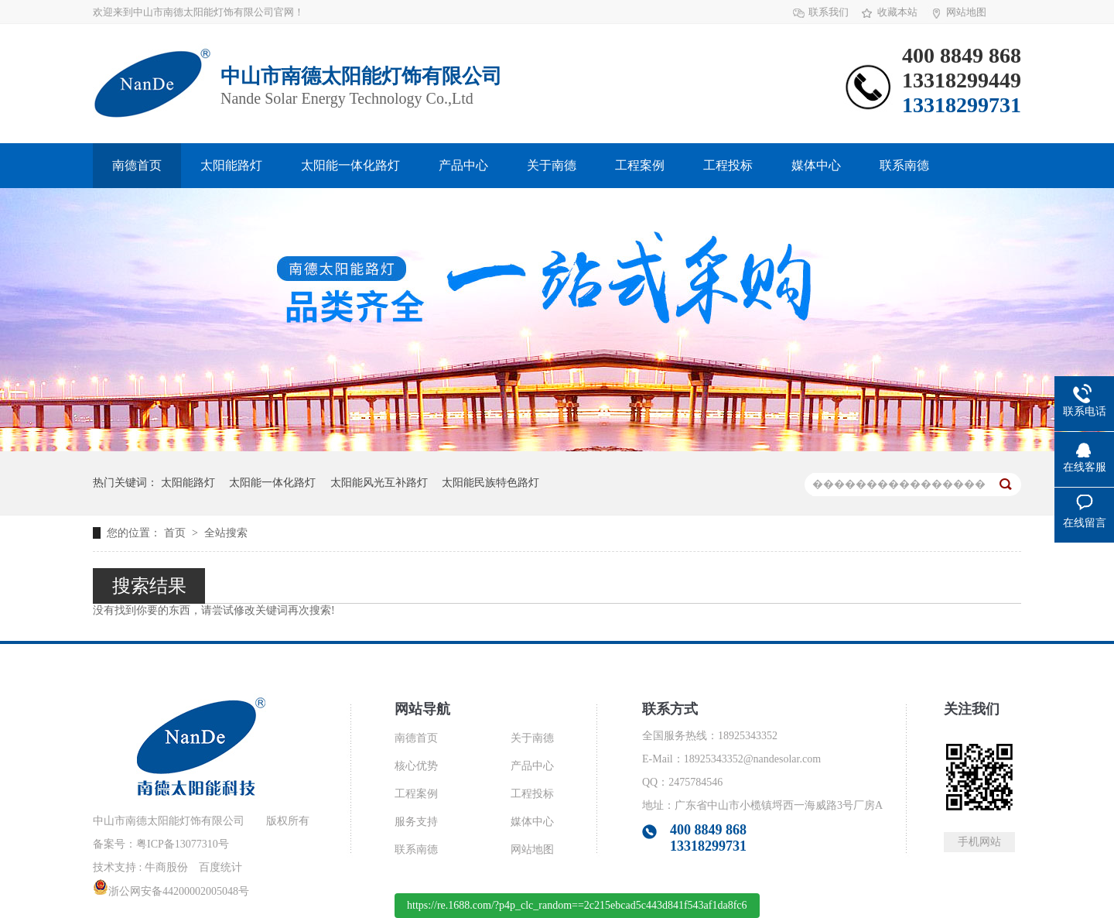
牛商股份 (166, 867)
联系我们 (828, 12)
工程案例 (640, 165)
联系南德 (904, 165)
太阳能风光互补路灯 (379, 482)
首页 (176, 533)
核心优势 (416, 766)
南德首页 (137, 165)
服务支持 (416, 821)
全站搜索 (226, 533)
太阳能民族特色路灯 (490, 482)
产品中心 (463, 165)
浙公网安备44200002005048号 (171, 891)
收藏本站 (897, 12)
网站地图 (966, 12)
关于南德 (551, 165)
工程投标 (728, 165)
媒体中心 (816, 165)
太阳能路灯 (231, 165)
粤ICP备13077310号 (182, 844)
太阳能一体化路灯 (350, 165)
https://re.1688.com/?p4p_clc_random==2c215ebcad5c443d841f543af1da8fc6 (577, 905)
